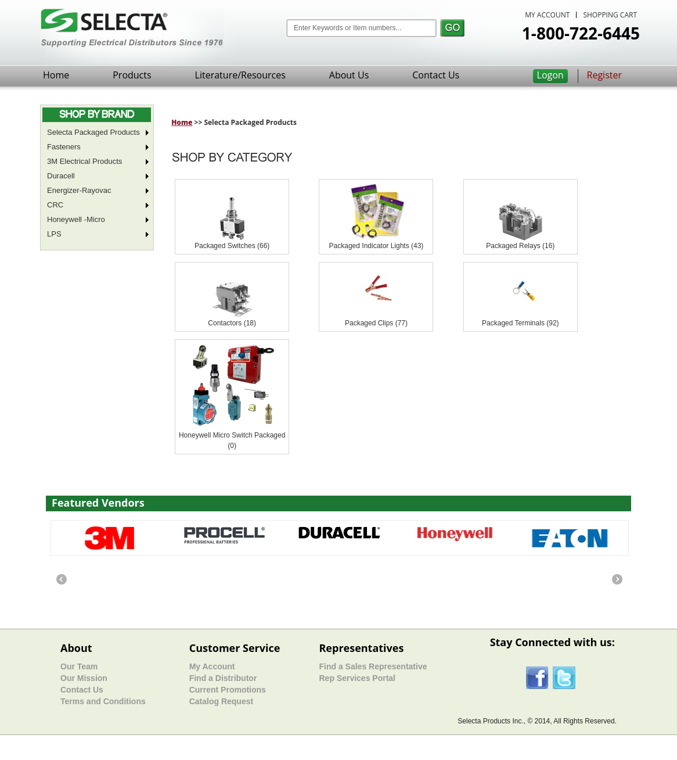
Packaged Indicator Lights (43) (376, 246)
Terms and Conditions (103, 701)
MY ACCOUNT (547, 15)
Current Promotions (227, 689)
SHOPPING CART (610, 15)
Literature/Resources (240, 75)
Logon (550, 75)
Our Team (79, 666)
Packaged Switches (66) (232, 246)
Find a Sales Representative (373, 666)
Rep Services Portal (357, 678)
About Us (349, 75)
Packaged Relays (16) (520, 246)
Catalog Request (221, 701)
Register (604, 75)
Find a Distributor (223, 678)
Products (132, 75)
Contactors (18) (232, 323)
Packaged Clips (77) (376, 323)
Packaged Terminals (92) (520, 323)
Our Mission (83, 678)
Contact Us (435, 75)
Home (56, 75)
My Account (212, 666)
